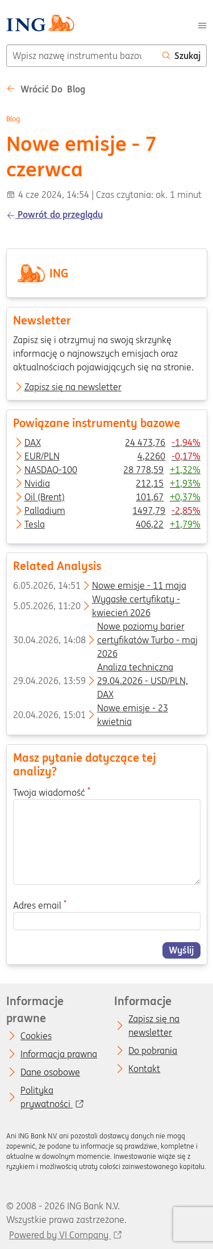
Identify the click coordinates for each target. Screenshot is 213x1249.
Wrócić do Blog (45, 89)
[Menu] (202, 24)
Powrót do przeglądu (54, 214)
